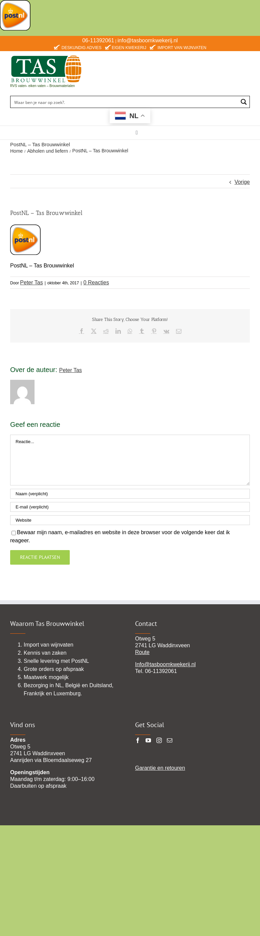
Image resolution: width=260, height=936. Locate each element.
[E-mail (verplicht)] (130, 507)
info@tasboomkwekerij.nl (147, 40)
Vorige (242, 182)
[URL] (130, 520)
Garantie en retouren (160, 768)
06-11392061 (98, 40)
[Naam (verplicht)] (130, 494)
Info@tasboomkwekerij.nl (165, 664)
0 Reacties (96, 282)
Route (142, 652)
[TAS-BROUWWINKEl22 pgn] (46, 56)
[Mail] (169, 740)
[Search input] (124, 102)
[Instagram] (159, 740)
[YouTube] (148, 740)
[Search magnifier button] (244, 102)
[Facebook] (137, 740)
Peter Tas (31, 282)
